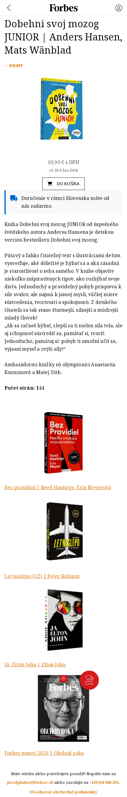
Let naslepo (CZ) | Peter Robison (42, 576)
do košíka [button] (63, 183)
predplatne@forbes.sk (30, 782)
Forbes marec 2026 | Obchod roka (44, 753)
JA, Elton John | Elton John (35, 664)
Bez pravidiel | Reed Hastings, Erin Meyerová (58, 487)
